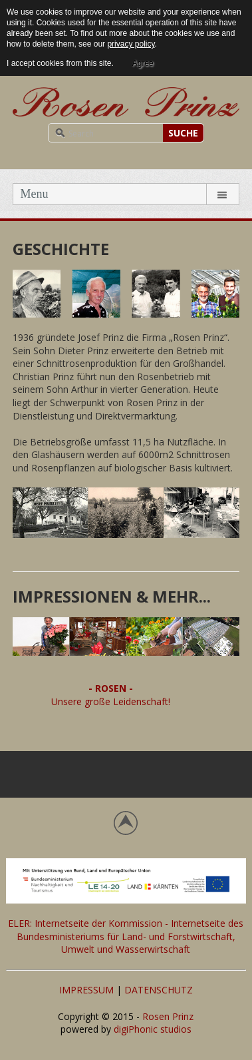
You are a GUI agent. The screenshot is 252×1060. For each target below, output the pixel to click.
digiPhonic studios (152, 1029)
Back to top (126, 823)
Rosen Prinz (167, 1016)
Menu (34, 193)
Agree (143, 63)
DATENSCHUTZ (158, 989)
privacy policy (130, 44)
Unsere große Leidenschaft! (110, 701)
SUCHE (183, 133)
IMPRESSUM (86, 989)
